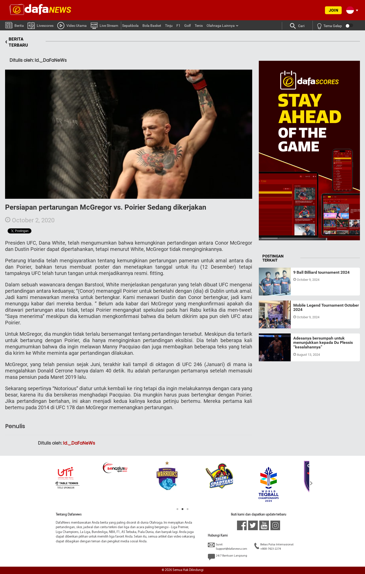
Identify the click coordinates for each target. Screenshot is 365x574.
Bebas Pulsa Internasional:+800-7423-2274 (274, 546)
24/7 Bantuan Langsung (227, 557)
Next (311, 483)
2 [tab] (182, 509)
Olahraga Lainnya (221, 26)
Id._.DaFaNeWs (79, 443)
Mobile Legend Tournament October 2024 (326, 307)
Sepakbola (130, 26)
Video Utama (72, 25)
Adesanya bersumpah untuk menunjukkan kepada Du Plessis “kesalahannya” (323, 342)
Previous (53, 483)
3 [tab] (187, 509)
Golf (187, 26)
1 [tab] (177, 509)
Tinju (169, 26)
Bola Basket (151, 26)
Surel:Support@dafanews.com (227, 546)
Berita (14, 25)
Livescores (40, 25)
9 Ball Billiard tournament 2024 (321, 272)
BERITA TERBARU (16, 42)
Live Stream (104, 25)
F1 (178, 26)
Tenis (199, 26)
